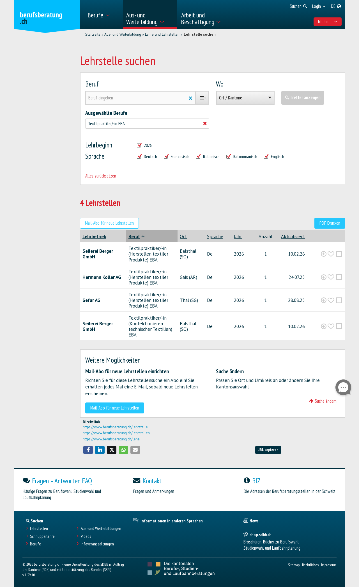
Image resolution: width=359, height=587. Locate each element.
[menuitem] (103, 14)
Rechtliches (310, 564)
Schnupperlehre (42, 536)
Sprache (95, 156)
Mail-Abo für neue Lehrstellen (109, 223)
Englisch (274, 156)
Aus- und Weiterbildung (122, 34)
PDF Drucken (329, 223)
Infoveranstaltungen (97, 544)
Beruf (92, 83)
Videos (86, 536)
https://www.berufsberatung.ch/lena (111, 439)
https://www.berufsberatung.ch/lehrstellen (116, 432)
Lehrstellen (39, 528)
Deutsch (147, 156)
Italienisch (208, 156)
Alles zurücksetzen (100, 176)
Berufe (35, 544)
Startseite (92, 34)
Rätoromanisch (241, 156)
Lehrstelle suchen (200, 34)
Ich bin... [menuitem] (328, 22)
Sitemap (294, 564)
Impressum (329, 564)
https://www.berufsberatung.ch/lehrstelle (115, 426)
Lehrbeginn (98, 144)
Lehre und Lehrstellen (162, 34)
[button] (88, 450)
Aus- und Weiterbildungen (101, 528)
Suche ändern (323, 401)
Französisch (176, 156)
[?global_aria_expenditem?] (323, 254)
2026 (144, 145)
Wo (220, 83)
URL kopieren (268, 449)
